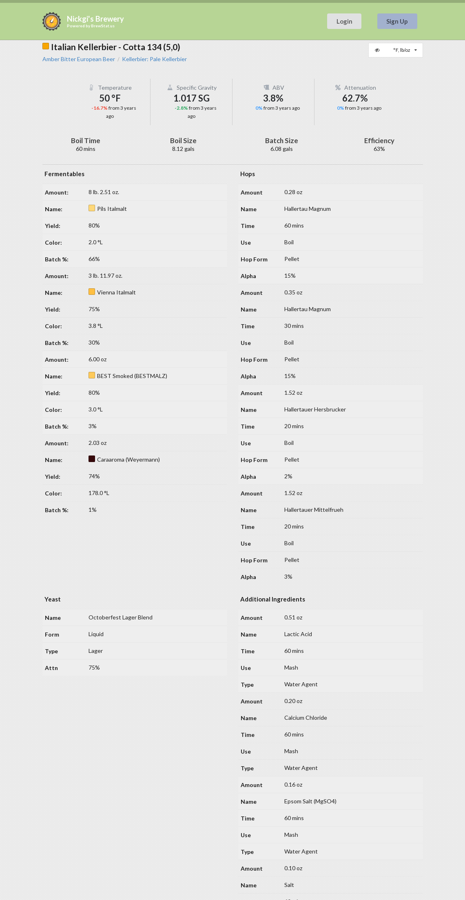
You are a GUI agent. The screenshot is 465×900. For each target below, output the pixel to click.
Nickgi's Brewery (95, 18)
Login (344, 21)
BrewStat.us (103, 25)
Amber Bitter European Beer (78, 59)
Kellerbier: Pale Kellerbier (154, 59)
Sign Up (397, 21)
